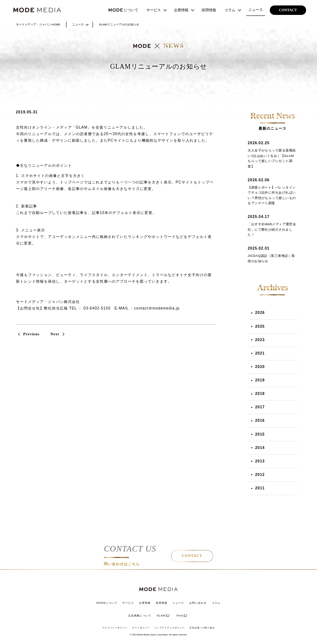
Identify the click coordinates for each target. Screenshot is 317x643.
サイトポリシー (141, 627)
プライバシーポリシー (114, 627)
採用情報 (209, 10)
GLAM (161, 615)
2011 (260, 488)
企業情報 (181, 10)
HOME (38, 24)
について (124, 10)
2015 (260, 434)
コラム (229, 10)
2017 (260, 407)
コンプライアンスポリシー (169, 627)
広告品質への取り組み (202, 627)
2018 (260, 394)
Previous (31, 334)
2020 (260, 367)
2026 (260, 313)
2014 (260, 448)
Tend (179, 615)
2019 (260, 380)
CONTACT (192, 556)
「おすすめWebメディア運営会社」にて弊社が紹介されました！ (272, 229)
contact (288, 10)
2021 (260, 353)
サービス (153, 10)
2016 (260, 420)
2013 (260, 461)
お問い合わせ (198, 603)
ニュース (255, 10)
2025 (260, 326)
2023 (260, 340)
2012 (260, 475)
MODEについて (107, 603)
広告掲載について (139, 615)
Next (54, 334)
